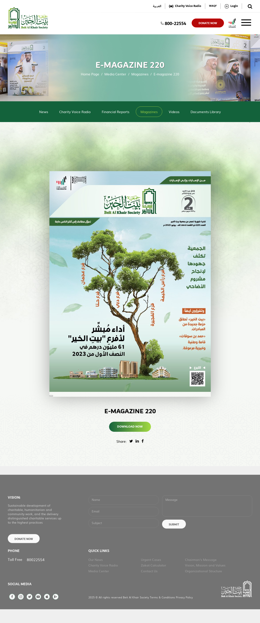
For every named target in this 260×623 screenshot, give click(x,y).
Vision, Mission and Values (205, 577)
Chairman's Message (201, 572)
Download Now (130, 426)
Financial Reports (115, 111)
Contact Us (149, 583)
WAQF (213, 6)
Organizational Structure (203, 583)
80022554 (36, 572)
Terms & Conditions (163, 610)
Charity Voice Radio (75, 111)
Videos (174, 111)
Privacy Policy (184, 610)
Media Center (115, 74)
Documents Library (206, 111)
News (43, 111)
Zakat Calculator (153, 577)
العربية (157, 6)
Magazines (139, 74)
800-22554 (173, 23)
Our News (95, 572)
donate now (208, 23)
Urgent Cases (151, 572)
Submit (174, 537)
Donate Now (23, 551)
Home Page (90, 74)
